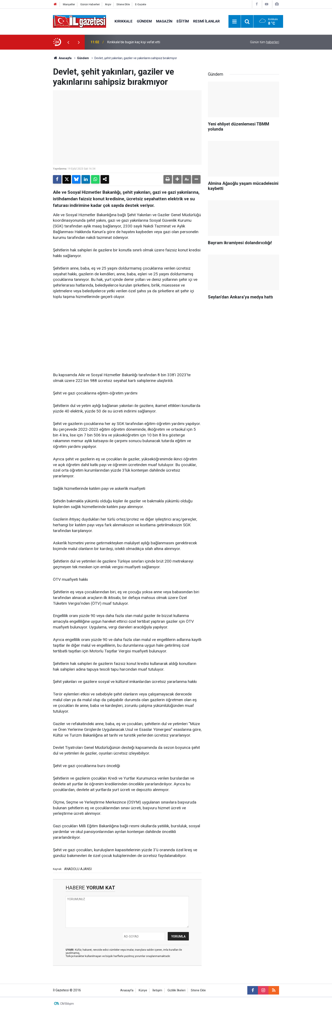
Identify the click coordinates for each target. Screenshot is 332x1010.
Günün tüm (264, 42)
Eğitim (183, 21)
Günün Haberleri (90, 4)
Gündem (144, 21)
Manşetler (69, 4)
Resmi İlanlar (206, 21)
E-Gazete (140, 4)
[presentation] (68, 42)
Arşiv (108, 4)
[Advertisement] (28, 113)
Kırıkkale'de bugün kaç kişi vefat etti (133, 42)
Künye (143, 990)
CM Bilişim (67, 1003)
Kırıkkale (124, 21)
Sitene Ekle (123, 4)
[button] (177, 179)
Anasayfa (62, 58)
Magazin (164, 21)
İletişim (157, 990)
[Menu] (234, 22)
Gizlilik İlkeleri (176, 990)
